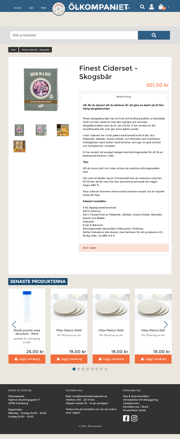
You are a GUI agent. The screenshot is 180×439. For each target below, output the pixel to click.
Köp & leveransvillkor (136, 401)
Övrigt (76, 24)
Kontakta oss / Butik (135, 411)
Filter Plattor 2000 (69, 335)
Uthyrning (111, 24)
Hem (13, 54)
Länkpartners (131, 408)
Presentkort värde (134, 415)
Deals (127, 24)
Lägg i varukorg (27, 364)
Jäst (31, 24)
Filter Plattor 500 (153, 335)
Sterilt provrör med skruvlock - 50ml (27, 337)
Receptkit (93, 24)
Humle (17, 24)
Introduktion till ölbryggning (140, 404)
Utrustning (59, 24)
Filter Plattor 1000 (111, 335)
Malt (43, 24)
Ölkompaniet (98, 7)
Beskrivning (124, 101)
